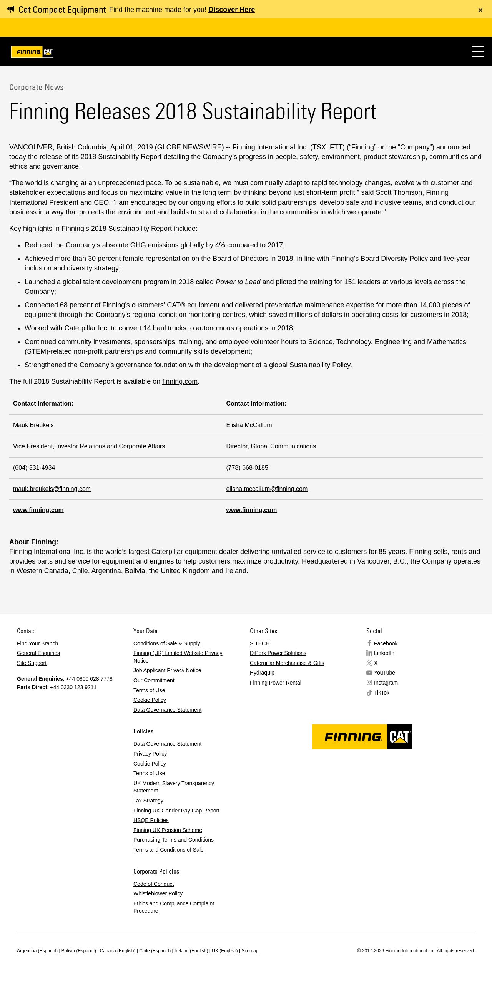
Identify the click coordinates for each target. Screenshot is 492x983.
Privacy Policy (150, 754)
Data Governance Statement (167, 710)
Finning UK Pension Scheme (167, 830)
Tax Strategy (148, 800)
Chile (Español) (155, 950)
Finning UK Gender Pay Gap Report (176, 810)
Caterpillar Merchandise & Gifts (287, 663)
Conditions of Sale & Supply (166, 643)
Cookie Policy (149, 700)
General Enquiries (38, 653)
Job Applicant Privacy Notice (167, 670)
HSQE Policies (151, 820)
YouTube (384, 673)
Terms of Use (149, 690)
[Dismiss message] (480, 10)
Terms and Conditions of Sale (168, 850)
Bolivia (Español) (79, 950)
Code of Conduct (153, 884)
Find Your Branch (37, 643)
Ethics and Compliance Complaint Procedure (173, 907)
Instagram (386, 683)
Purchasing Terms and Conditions (173, 840)
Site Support (32, 663)
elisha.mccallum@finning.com (267, 489)
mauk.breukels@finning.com (52, 489)
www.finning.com (38, 510)
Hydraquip (262, 673)
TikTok (381, 693)
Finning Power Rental (275, 683)
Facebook (385, 643)
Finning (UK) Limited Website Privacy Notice (178, 657)
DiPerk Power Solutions (278, 653)
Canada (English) (118, 950)
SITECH (259, 643)
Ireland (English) (191, 950)
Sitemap (249, 950)
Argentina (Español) (37, 950)
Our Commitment (154, 680)
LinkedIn (384, 653)
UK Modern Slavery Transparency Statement (173, 787)
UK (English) (225, 950)
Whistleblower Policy (158, 893)
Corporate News (36, 87)
